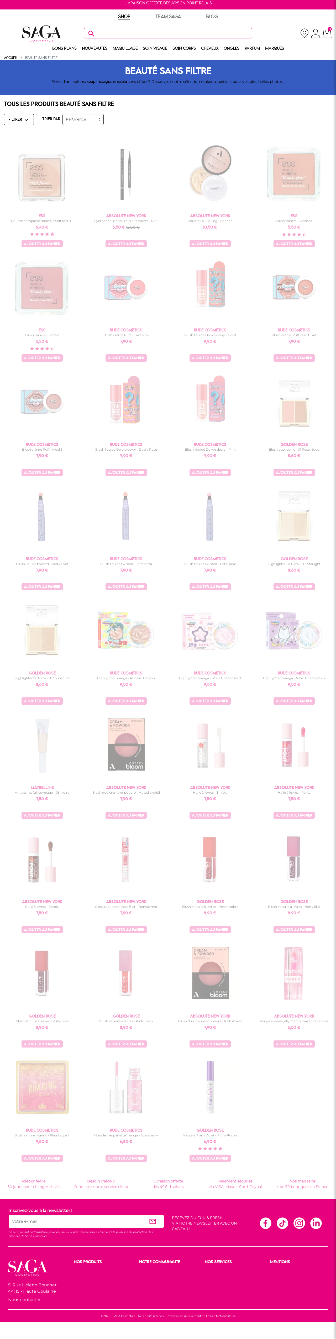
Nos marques (86, 1306)
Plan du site (281, 1299)
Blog (144, 1293)
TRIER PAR (51, 119)
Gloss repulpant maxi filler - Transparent (126, 907)
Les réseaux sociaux (157, 1299)
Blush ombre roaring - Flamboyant (42, 1135)
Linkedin (315, 1223)
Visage (80, 1287)
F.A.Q (210, 1287)
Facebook (265, 1223)
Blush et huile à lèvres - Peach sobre (210, 907)
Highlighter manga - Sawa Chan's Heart (210, 678)
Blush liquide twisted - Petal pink (210, 564)
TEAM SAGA (168, 17)
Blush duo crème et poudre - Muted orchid (126, 792)
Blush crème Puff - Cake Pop (126, 335)
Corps (80, 1293)
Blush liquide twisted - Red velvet (42, 564)
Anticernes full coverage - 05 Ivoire (42, 792)
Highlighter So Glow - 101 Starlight (294, 564)
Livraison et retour (222, 1274)
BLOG (212, 17)
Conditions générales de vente (298, 1280)
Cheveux (82, 1299)
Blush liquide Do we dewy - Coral (210, 335)
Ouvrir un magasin (157, 1274)
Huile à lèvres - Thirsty (210, 792)
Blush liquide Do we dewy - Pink (210, 449)
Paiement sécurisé (222, 1280)
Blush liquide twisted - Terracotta (126, 564)
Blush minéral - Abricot (294, 221)
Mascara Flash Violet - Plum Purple (210, 1135)
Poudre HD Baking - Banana (210, 221)
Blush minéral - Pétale (42, 335)
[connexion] (315, 34)
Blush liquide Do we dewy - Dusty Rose (126, 449)
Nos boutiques (153, 1280)
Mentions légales (286, 1274)
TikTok (282, 1223)
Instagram (299, 1223)
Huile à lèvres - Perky (294, 792)
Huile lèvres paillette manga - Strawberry (126, 1135)
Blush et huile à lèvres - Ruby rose (42, 1021)
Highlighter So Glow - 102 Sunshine (42, 678)
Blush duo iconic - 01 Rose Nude (294, 449)
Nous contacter (24, 1299)
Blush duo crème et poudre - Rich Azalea (210, 1021)
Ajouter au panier (42, 244)
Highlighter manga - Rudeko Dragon (126, 678)
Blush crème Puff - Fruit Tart (294, 335)
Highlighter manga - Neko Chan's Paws (294, 678)
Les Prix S (148, 1287)
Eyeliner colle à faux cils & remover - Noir (126, 221)
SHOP (124, 17)
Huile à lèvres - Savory (42, 907)
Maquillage (84, 1280)
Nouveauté (84, 1274)
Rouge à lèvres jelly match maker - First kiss (294, 1021)
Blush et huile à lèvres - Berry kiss (294, 907)
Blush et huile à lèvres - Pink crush (126, 1021)
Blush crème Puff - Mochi (42, 449)
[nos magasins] (304, 33)
